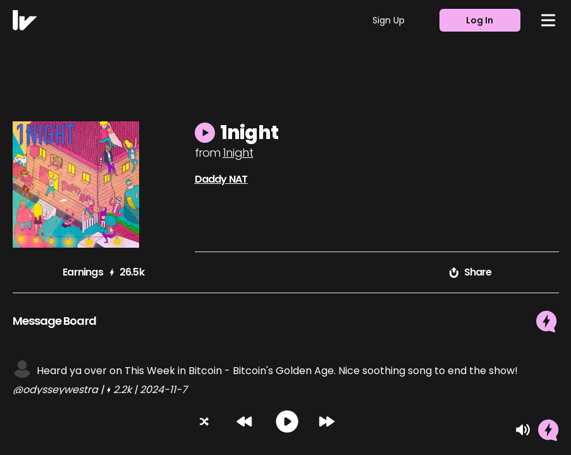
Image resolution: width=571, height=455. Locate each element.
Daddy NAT (221, 179)
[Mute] (523, 429)
